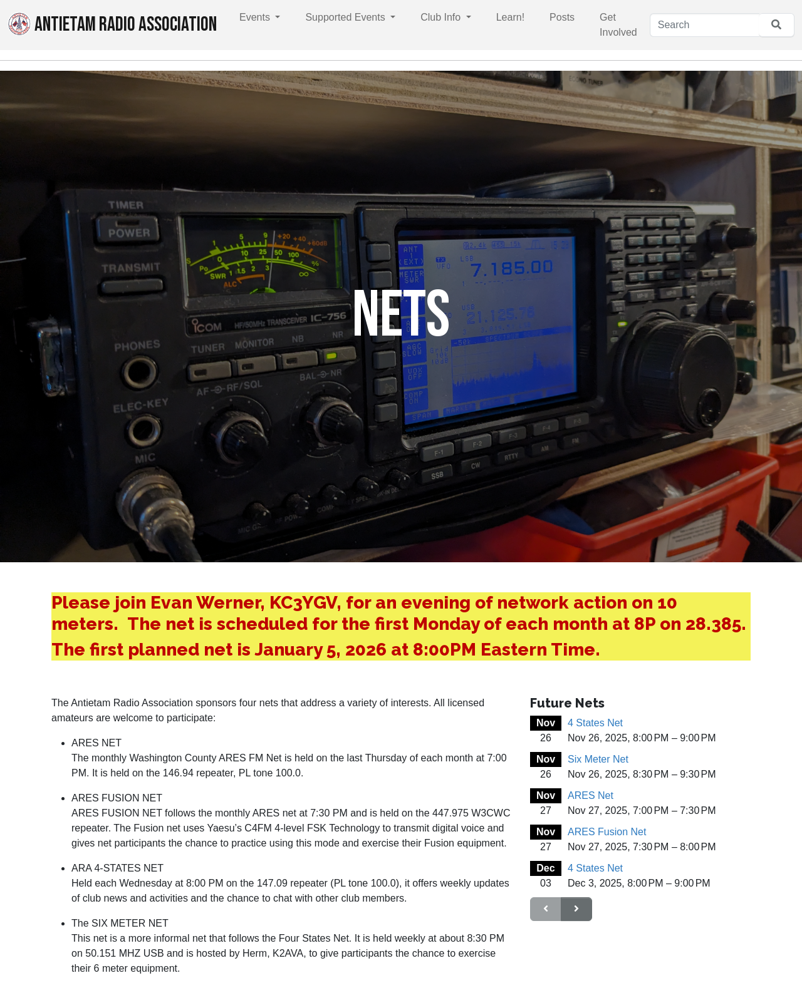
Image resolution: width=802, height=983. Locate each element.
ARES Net (590, 795)
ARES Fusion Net (607, 831)
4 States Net (595, 723)
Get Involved (618, 25)
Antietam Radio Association (112, 24)
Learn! (510, 17)
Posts (562, 17)
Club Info (441, 17)
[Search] (704, 25)
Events (256, 17)
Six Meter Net (598, 759)
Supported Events (346, 17)
